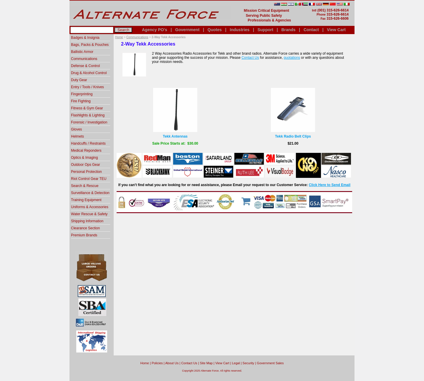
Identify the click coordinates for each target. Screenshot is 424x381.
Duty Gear (79, 80)
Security (248, 363)
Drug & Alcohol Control (89, 73)
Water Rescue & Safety (89, 214)
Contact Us (250, 58)
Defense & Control (85, 66)
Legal (236, 363)
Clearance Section (85, 228)
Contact (311, 29)
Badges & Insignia (85, 38)
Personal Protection (86, 172)
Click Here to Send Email (329, 185)
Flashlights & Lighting (88, 115)
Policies (157, 363)
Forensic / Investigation (89, 122)
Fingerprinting (81, 94)
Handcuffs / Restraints (88, 143)
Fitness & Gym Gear (87, 108)
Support (265, 29)
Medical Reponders (86, 150)
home (144, 363)
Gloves (76, 129)
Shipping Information (87, 221)
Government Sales (270, 363)
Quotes (215, 29)
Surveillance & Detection (90, 193)
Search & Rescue (84, 186)
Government (187, 29)
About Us (171, 363)
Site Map (206, 363)
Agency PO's (154, 29)
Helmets (77, 136)
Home (119, 37)
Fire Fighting (81, 101)
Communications (137, 37)
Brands (288, 29)
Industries (239, 29)
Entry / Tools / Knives (87, 87)
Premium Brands (84, 235)
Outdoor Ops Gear (85, 165)
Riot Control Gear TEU (89, 179)
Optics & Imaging (84, 158)
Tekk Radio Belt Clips (293, 136)
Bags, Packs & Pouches (90, 45)
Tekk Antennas (175, 136)
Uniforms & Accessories (89, 207)
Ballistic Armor (82, 52)
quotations (292, 58)
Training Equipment (86, 200)
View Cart (336, 29)
